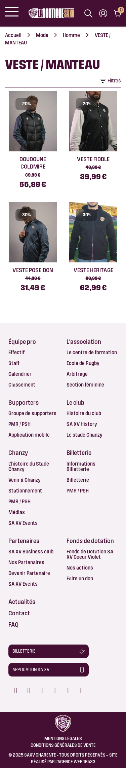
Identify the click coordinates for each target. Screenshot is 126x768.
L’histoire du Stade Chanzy (28, 466)
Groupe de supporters (32, 413)
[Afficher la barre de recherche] (88, 13)
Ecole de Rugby (83, 363)
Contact (19, 613)
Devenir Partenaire (29, 573)
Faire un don (80, 578)
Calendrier (20, 374)
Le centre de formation (92, 352)
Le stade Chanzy (84, 435)
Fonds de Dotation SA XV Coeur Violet (90, 554)
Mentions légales (63, 738)
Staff (13, 363)
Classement (21, 385)
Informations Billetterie (81, 466)
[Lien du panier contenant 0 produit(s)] (117, 13)
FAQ (13, 624)
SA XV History (82, 424)
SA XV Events (23, 523)
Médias (16, 512)
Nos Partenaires (26, 562)
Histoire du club (84, 413)
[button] (48, 651)
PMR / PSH (19, 424)
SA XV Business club (30, 551)
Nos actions (80, 568)
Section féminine (85, 385)
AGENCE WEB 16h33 (76, 761)
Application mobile (29, 435)
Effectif (16, 352)
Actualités (21, 601)
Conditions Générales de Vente (63, 745)
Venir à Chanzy (24, 480)
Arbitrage (77, 374)
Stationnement (25, 490)
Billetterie (78, 480)
